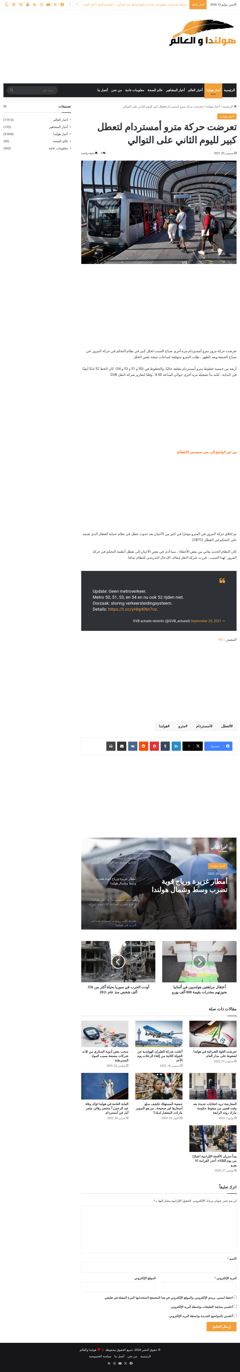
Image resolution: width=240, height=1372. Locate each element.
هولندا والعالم (88, 1350)
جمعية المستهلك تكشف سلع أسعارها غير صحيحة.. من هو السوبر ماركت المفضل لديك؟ (159, 1108)
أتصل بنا (102, 90)
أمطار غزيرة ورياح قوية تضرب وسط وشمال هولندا (190, 885)
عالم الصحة (155, 90)
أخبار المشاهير (175, 90)
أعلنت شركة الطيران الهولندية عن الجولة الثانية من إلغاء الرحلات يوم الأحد (159, 1056)
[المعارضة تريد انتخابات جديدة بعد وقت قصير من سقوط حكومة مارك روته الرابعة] (213, 1086)
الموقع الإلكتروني (145, 1278)
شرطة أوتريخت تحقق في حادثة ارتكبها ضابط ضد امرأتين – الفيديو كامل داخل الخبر (135, 4)
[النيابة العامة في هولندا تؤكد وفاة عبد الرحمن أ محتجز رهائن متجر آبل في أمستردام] (104, 1086)
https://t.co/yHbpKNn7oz (132, 609)
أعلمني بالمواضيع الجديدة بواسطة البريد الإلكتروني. (200, 1316)
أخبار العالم (195, 90)
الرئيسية (229, 90)
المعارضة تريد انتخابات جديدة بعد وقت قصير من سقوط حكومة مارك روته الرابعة (215, 1108)
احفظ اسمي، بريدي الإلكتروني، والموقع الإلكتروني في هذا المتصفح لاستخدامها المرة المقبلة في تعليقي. (168, 1297)
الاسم (232, 1258)
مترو (181, 726)
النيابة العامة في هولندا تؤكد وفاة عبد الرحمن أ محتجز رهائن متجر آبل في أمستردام (106, 1108)
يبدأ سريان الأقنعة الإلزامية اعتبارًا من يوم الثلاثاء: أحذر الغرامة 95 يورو (214, 1161)
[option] (159, 884)
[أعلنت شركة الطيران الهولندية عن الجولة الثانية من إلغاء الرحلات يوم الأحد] (158, 1034)
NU (221, 640)
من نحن (116, 90)
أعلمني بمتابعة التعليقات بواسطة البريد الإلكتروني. (201, 1307)
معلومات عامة (135, 90)
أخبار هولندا (213, 90)
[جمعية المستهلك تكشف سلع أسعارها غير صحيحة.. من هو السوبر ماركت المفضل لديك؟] (158, 1086)
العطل (226, 726)
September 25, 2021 (206, 621)
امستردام (203, 726)
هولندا (163, 726)
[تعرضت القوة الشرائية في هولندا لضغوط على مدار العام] (213, 1034)
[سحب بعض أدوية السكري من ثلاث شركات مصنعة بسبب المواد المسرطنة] (104, 1034)
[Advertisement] (79, 46)
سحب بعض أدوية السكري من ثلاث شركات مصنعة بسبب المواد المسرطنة (105, 1056)
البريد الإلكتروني (225, 1278)
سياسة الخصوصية (100, 1356)
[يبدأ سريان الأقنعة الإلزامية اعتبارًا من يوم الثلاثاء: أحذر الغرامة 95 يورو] (213, 1138)
